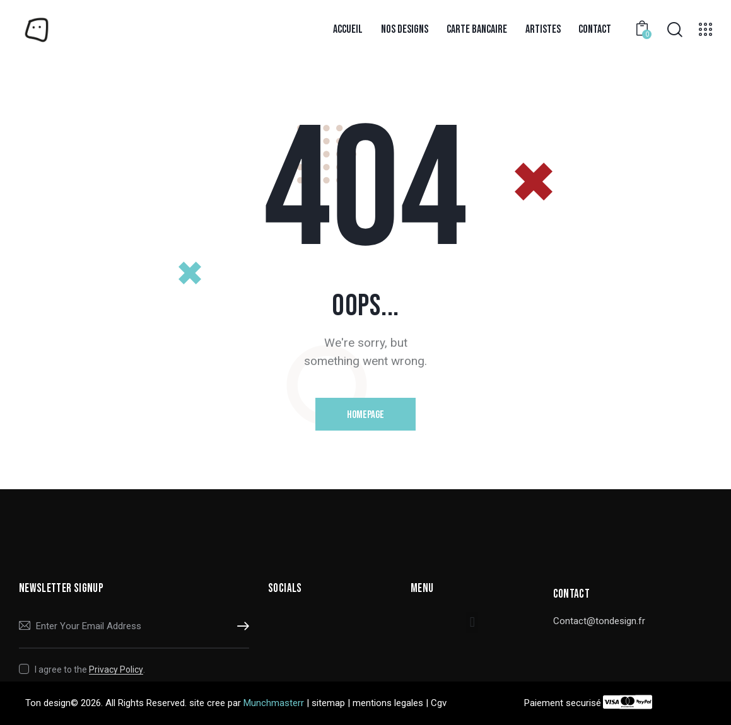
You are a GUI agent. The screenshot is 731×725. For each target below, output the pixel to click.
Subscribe (239, 627)
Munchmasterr (273, 703)
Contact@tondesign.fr (599, 621)
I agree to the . (90, 669)
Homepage (365, 415)
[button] (472, 622)
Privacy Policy (116, 670)
